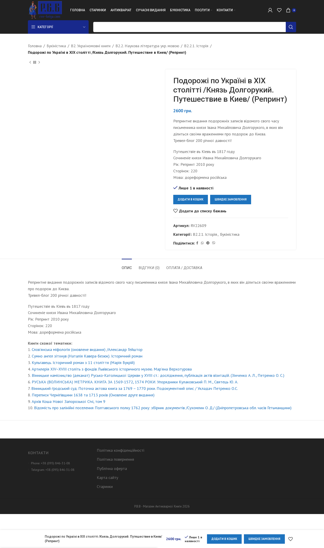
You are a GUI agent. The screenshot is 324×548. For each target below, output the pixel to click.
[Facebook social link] (197, 243)
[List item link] (59, 463)
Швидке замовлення (231, 199)
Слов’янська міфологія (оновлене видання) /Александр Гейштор (87, 349)
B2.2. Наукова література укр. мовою (147, 45)
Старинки (105, 486)
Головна (35, 45)
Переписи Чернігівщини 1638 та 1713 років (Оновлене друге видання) (93, 395)
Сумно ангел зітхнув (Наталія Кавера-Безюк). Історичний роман (87, 356)
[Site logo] (45, 9)
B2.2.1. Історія (196, 45)
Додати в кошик (190, 199)
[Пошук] (194, 27)
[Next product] (39, 62)
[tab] (127, 265)
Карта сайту (107, 477)
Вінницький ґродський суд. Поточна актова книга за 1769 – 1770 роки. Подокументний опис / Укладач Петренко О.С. (134, 388)
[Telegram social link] (208, 243)
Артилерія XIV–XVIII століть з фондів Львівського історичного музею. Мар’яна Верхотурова (112, 369)
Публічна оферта (112, 468)
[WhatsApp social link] (202, 243)
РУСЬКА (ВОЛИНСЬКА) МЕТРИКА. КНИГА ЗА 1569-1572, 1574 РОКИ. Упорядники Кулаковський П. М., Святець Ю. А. (135, 381)
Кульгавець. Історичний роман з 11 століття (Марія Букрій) (83, 362)
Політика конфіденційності (120, 450)
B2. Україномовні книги (90, 45)
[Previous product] (30, 62)
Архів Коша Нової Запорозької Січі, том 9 (68, 401)
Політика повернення (115, 459)
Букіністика (56, 45)
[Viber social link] (214, 243)
